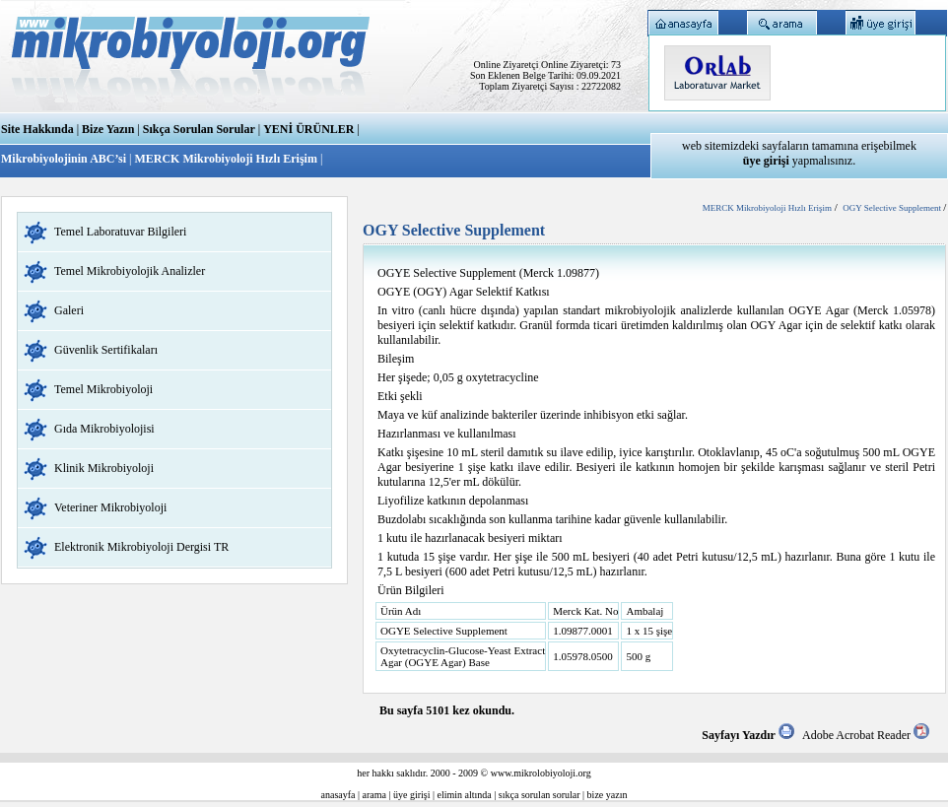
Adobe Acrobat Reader (865, 735)
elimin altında (465, 794)
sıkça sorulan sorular (539, 794)
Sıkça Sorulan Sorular (199, 129)
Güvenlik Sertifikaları (106, 350)
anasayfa (338, 794)
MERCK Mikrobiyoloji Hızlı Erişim (225, 159)
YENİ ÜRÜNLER (308, 129)
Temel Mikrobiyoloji (103, 389)
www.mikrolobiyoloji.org (541, 773)
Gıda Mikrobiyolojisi (104, 429)
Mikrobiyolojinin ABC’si (65, 159)
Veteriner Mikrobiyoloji (110, 507)
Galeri (69, 310)
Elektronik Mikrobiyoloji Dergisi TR (141, 547)
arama (374, 794)
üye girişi (412, 794)
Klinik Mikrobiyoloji (104, 468)
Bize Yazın (108, 129)
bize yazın (607, 794)
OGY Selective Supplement (893, 208)
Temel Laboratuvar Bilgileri (120, 231)
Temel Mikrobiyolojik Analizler (129, 271)
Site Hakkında (37, 129)
